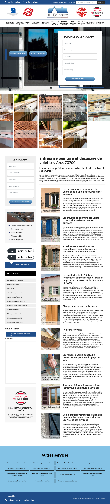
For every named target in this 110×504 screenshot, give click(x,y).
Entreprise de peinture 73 (36, 23)
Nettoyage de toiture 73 (81, 23)
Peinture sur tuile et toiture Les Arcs (92, 475)
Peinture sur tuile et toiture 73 (55, 23)
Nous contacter (38, 54)
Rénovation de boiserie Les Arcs (67, 481)
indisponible (13, 2)
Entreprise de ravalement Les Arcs (67, 463)
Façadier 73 (27, 23)
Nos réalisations (18, 54)
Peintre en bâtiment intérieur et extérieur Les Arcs (17, 475)
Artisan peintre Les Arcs (42, 481)
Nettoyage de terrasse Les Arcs (67, 468)
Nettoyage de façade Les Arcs (42, 468)
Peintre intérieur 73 (73, 23)
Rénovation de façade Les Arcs (17, 468)
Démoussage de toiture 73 (10, 23)
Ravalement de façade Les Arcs (17, 481)
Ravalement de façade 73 (45, 23)
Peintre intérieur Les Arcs (67, 475)
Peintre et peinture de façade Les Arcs (42, 475)
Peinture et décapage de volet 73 (64, 23)
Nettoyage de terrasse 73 (90, 23)
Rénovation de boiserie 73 (100, 23)
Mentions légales (100, 498)
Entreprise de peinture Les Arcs (42, 463)
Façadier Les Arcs (93, 463)
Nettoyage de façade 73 (20, 23)
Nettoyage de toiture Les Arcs (93, 468)
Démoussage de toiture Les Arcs (17, 463)
